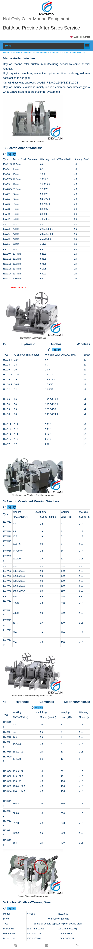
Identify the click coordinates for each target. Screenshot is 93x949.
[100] (46, 8)
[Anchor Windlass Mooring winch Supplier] (33, 864)
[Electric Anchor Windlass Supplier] (33, 109)
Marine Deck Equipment (48, 45)
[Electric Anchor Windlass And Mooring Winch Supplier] (33, 463)
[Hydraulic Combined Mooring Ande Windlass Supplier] (33, 663)
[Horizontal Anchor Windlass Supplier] (33, 306)
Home (19, 45)
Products (29, 45)
